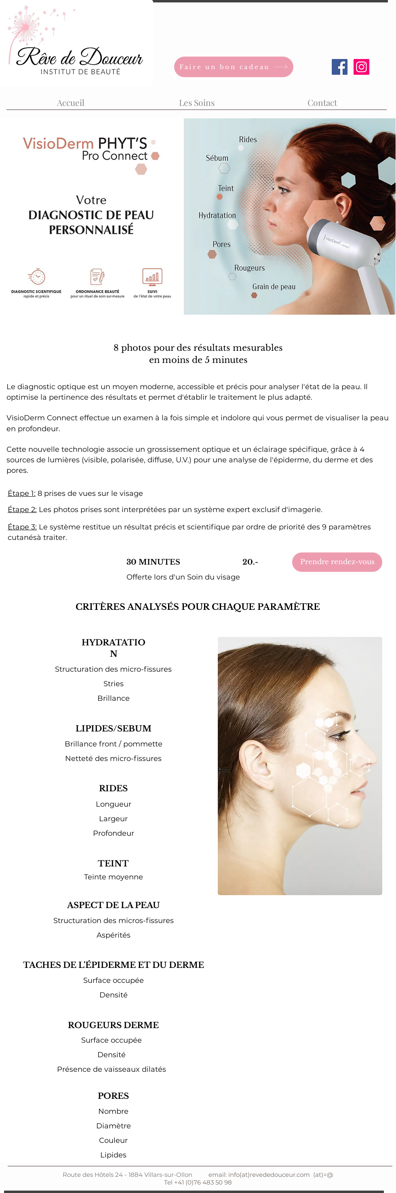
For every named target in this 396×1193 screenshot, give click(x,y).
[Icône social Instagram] (361, 67)
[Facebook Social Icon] (340, 67)
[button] (196, 99)
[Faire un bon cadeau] (233, 67)
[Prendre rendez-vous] (337, 562)
